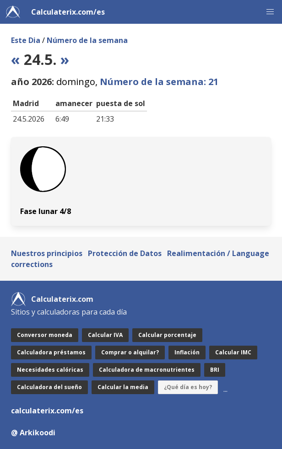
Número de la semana (87, 40)
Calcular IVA (105, 335)
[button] (270, 12)
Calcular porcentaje (167, 335)
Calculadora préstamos (51, 352)
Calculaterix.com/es (68, 12)
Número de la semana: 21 (159, 81)
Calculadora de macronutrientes (147, 370)
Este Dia (25, 40)
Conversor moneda (44, 335)
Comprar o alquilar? (130, 352)
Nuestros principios (46, 253)
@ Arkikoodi (33, 433)
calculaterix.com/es (47, 411)
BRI (214, 370)
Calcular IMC (233, 352)
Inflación (187, 352)
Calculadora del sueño (49, 387)
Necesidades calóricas (50, 370)
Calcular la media (123, 387)
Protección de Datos (125, 253)
